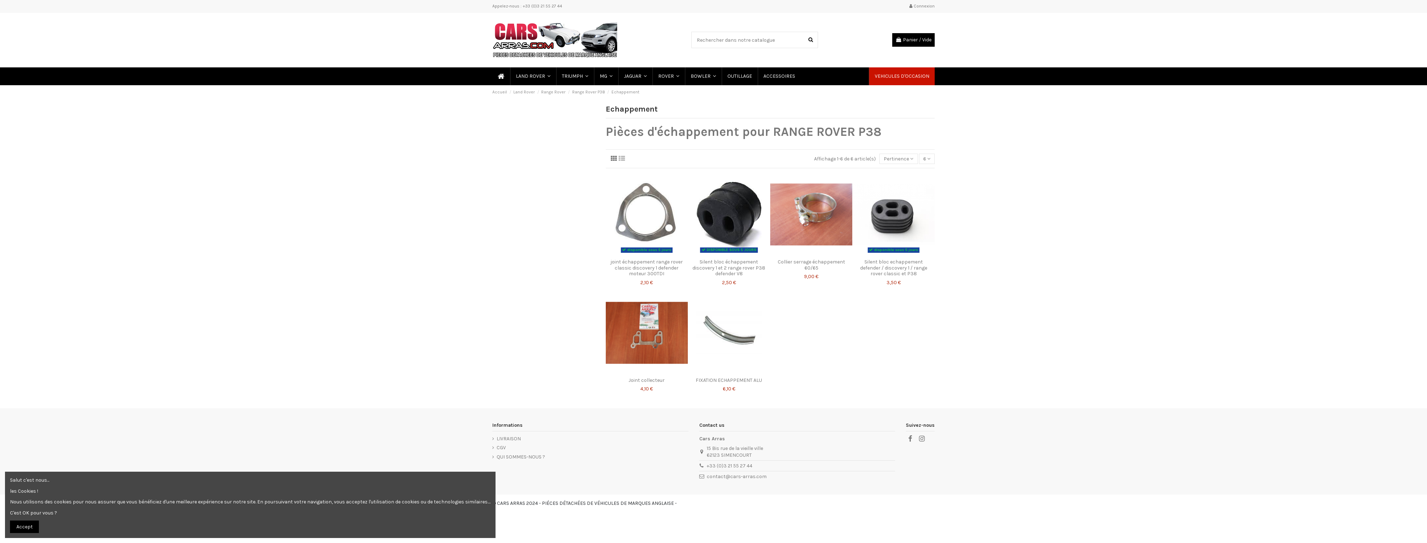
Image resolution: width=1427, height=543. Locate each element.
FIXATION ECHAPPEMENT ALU (729, 380)
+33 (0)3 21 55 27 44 (729, 466)
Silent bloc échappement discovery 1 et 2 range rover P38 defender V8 (728, 268)
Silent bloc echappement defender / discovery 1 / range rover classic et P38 (893, 268)
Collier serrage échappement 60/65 (811, 265)
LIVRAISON (509, 439)
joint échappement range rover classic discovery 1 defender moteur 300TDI (646, 268)
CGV (501, 448)
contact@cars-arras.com (737, 476)
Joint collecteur (647, 380)
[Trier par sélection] (898, 159)
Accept (24, 527)
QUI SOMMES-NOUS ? (521, 457)
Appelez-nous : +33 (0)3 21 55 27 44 (527, 6)
